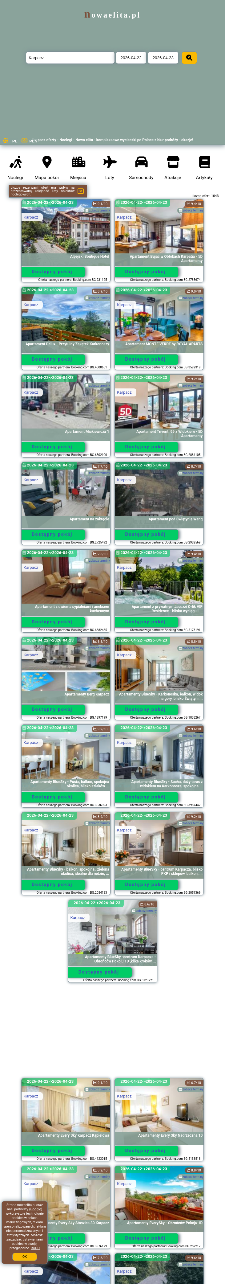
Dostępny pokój (52, 271)
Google (35, 1209)
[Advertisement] (112, 1033)
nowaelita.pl (112, 15)
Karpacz (31, 217)
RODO (35, 1248)
